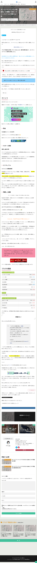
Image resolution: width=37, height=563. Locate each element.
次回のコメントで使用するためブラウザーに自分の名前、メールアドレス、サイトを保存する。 (18, 506)
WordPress (27, 559)
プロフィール (6, 4)
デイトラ (27, 84)
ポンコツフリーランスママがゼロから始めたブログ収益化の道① (23, 460)
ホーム (2, 4)
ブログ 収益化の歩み (33, 9)
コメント (4, 480)
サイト (3, 500)
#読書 (22, 326)
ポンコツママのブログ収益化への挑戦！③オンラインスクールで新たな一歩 (6, 535)
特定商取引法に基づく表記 (15, 4)
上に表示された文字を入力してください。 (9, 508)
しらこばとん (21, 557)
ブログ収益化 (4, 20)
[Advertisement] (30, 548)
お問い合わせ (23, 4)
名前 (3, 491)
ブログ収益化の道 (31, 390)
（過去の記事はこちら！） (18, 47)
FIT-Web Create (17, 559)
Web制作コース (21, 104)
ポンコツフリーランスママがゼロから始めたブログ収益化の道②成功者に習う (23, 467)
